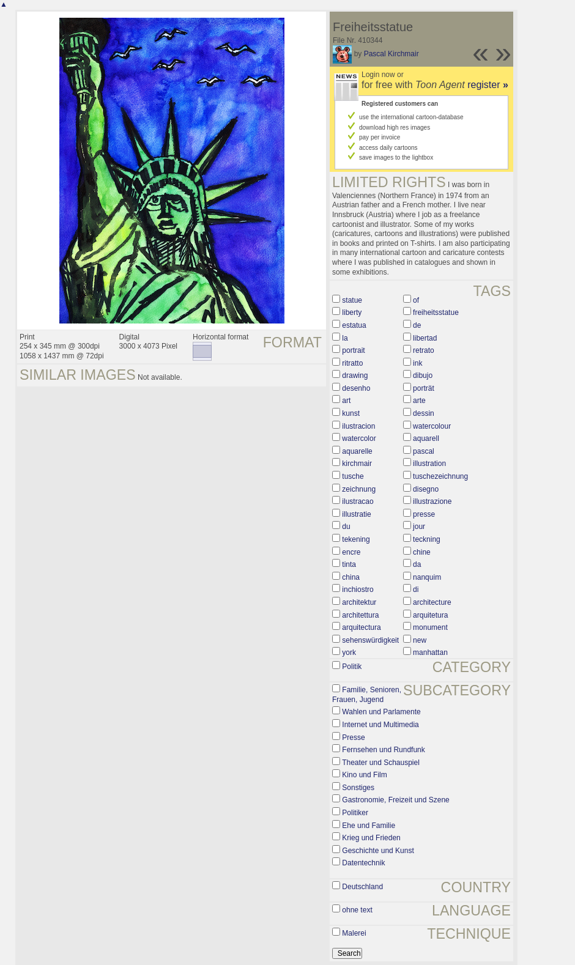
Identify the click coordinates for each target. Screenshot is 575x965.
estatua (354, 325)
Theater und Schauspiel (381, 762)
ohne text (357, 910)
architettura (360, 615)
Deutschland (362, 886)
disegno (426, 489)
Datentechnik (363, 863)
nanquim (427, 577)
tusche (352, 476)
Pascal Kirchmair (391, 54)
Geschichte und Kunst (378, 850)
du (346, 526)
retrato (423, 350)
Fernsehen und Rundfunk (383, 749)
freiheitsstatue (436, 312)
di (415, 589)
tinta (349, 564)
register (487, 84)
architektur (359, 602)
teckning (426, 539)
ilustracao (357, 501)
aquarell (426, 438)
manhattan (430, 652)
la (344, 338)
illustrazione (432, 501)
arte (419, 400)
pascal (423, 451)
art (346, 400)
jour (419, 526)
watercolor (359, 438)
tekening (355, 539)
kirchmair (357, 463)
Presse (353, 737)
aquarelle (357, 451)
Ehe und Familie (368, 825)
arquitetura (430, 615)
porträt (423, 388)
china (351, 577)
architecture (432, 602)
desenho (356, 388)
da (417, 564)
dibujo (422, 375)
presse (424, 514)
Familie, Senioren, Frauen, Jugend (366, 695)
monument (430, 627)
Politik (352, 666)
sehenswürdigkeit (370, 640)
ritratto (352, 363)
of (416, 300)
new (419, 640)
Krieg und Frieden (371, 838)
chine (422, 552)
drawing (355, 375)
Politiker (355, 812)
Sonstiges (358, 787)
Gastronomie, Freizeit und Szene (395, 800)
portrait (353, 350)
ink (417, 363)
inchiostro (357, 589)
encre (351, 552)
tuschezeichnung (440, 476)
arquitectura (361, 627)
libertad (425, 338)
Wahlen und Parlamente (381, 712)
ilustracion (358, 426)
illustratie (356, 514)
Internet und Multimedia (380, 724)
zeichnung (359, 489)
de (417, 325)
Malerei (354, 933)
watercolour (432, 426)
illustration (429, 463)
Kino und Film (364, 775)
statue (352, 300)
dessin (423, 413)
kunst (351, 413)
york (349, 652)
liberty (352, 312)
